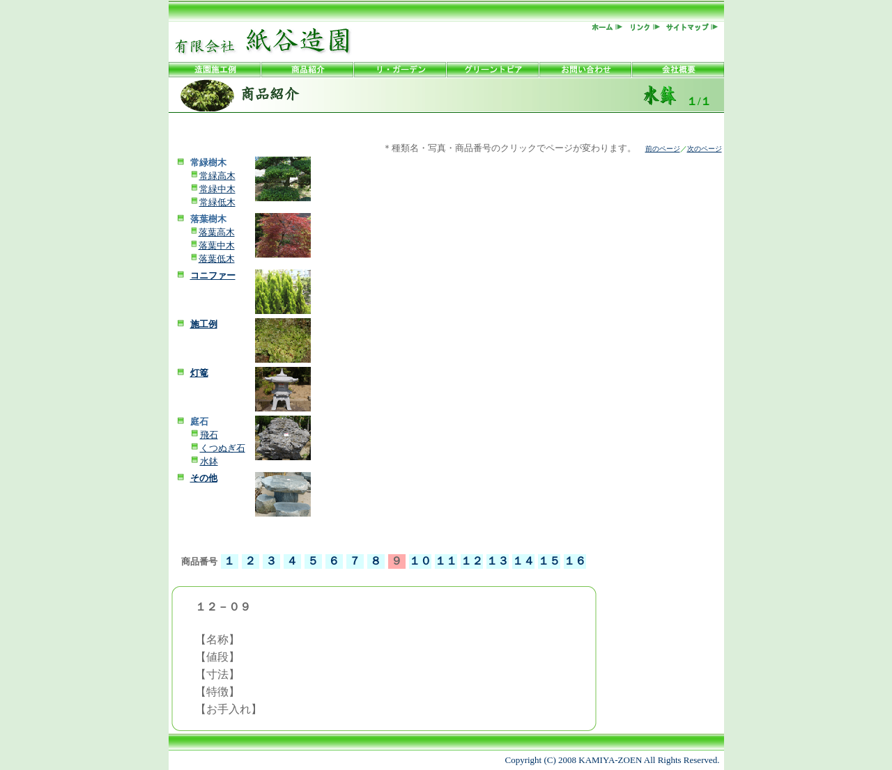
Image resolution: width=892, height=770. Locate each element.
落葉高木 (217, 232)
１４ (523, 561)
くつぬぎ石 (222, 448)
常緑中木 (217, 189)
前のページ (662, 148)
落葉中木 (217, 245)
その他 (203, 478)
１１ (446, 561)
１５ (549, 561)
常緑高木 (217, 176)
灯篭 (199, 373)
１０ (420, 561)
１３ (497, 561)
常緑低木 (217, 202)
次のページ (704, 148)
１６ (575, 561)
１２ (472, 561)
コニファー (213, 275)
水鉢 (209, 461)
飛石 (209, 435)
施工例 (203, 324)
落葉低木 (217, 258)
